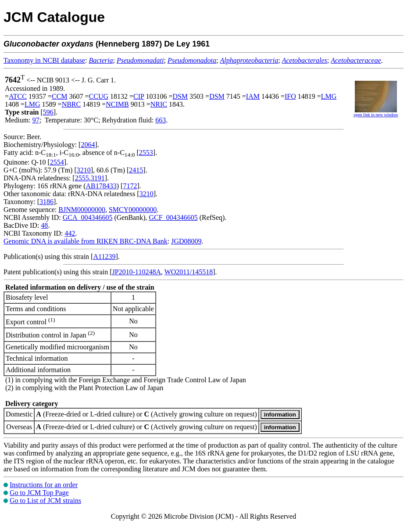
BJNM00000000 (81, 209)
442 (69, 233)
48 (44, 225)
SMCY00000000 (133, 209)
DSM (180, 96)
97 (35, 120)
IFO (290, 96)
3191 (98, 178)
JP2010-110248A (136, 272)
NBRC (71, 104)
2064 (88, 144)
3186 (46, 201)
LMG (329, 96)
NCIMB (117, 104)
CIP (138, 96)
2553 (146, 152)
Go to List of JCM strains (45, 500)
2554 (57, 162)
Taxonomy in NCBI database (44, 60)
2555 (82, 178)
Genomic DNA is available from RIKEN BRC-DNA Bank (86, 241)
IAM (253, 96)
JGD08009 (186, 241)
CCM (60, 96)
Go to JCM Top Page (39, 492)
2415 (136, 170)
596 (48, 112)
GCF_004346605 (173, 217)
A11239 (104, 256)
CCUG (98, 96)
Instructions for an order (44, 484)
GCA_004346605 (88, 217)
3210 (84, 170)
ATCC (18, 96)
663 (160, 120)
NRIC (158, 104)
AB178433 (101, 186)
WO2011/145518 (188, 272)
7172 (130, 186)
